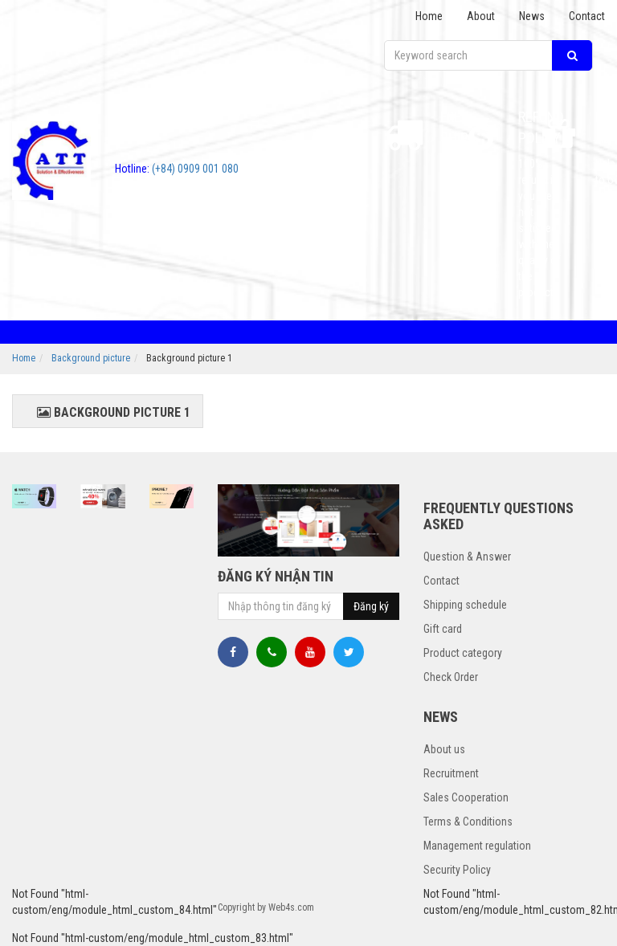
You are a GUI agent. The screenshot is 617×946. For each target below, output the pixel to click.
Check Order (450, 677)
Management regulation (477, 845)
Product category (462, 652)
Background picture (90, 358)
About (481, 16)
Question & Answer (467, 556)
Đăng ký (371, 606)
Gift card (442, 628)
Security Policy (457, 869)
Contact (587, 16)
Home (429, 16)
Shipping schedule (465, 604)
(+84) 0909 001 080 (177, 168)
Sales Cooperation (466, 797)
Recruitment (451, 773)
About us (444, 749)
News (532, 16)
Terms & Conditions (468, 821)
